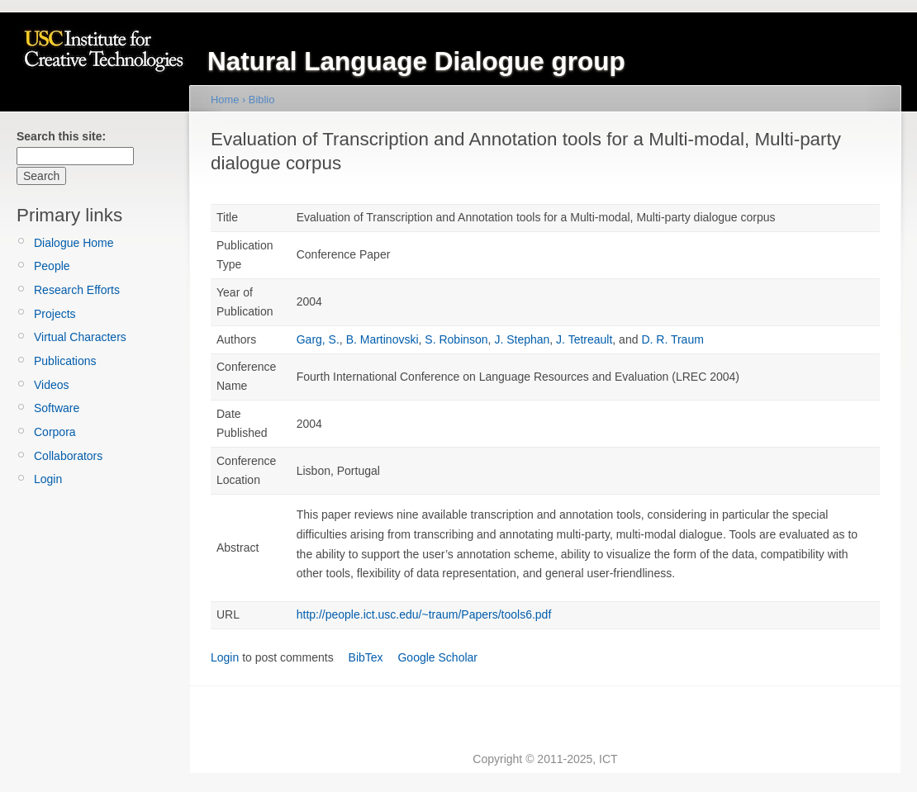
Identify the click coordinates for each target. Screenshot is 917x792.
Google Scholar (437, 657)
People (52, 266)
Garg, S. (318, 339)
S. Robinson (456, 339)
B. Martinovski (382, 339)
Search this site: (61, 136)
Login (48, 479)
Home (225, 99)
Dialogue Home (74, 242)
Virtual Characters (80, 337)
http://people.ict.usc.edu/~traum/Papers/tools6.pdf (424, 614)
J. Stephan (521, 339)
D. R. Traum (672, 339)
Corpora (55, 432)
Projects (55, 313)
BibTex (366, 657)
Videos (51, 384)
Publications (65, 361)
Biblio (262, 99)
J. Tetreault (584, 339)
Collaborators (68, 455)
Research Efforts (77, 289)
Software (56, 408)
